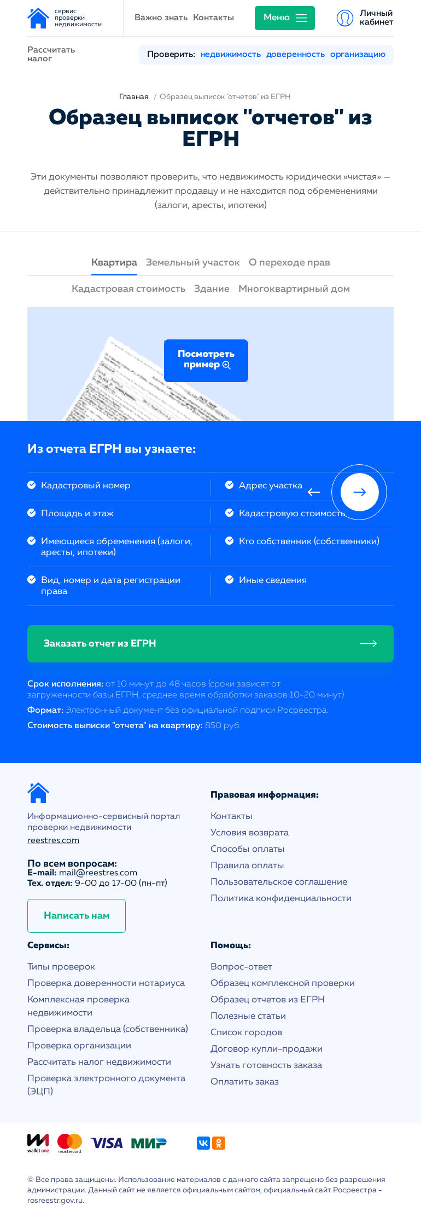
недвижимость (231, 54)
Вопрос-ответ (241, 967)
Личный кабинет (377, 18)
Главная (134, 97)
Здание (212, 289)
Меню (277, 17)
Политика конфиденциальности (281, 898)
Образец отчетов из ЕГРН (267, 1000)
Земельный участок (193, 263)
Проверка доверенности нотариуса (106, 983)
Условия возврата (249, 833)
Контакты (213, 18)
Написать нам (76, 916)
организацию (357, 54)
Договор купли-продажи (266, 1049)
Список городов (246, 1032)
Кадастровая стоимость (128, 289)
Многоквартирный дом (294, 289)
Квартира (114, 263)
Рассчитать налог (51, 55)
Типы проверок (61, 967)
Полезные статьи (248, 1016)
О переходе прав (289, 263)
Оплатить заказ (244, 1082)
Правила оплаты (247, 865)
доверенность (295, 54)
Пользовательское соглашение (278, 882)
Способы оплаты (247, 849)
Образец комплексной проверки (282, 983)
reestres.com (53, 841)
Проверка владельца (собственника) (107, 1029)
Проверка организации (79, 1046)
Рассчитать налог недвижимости (99, 1062)
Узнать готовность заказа (266, 1065)
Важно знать (161, 18)
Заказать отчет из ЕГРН (100, 644)
